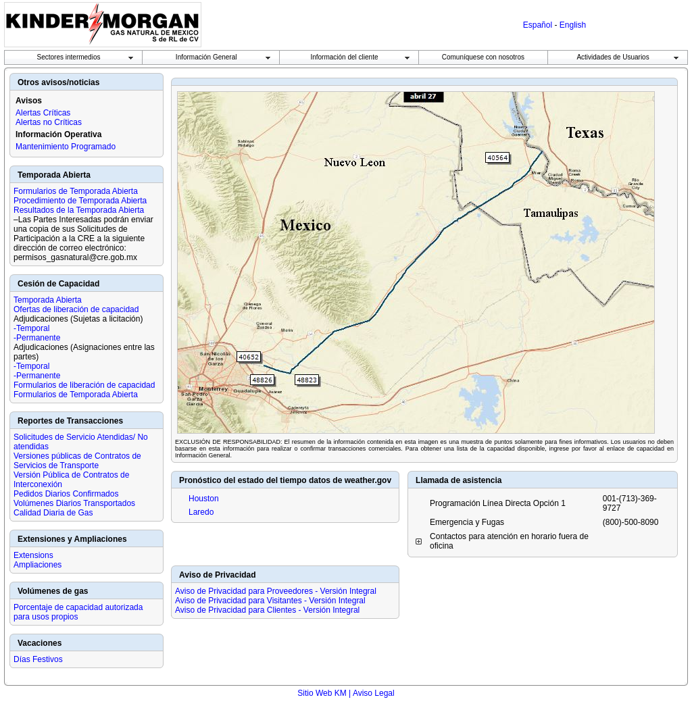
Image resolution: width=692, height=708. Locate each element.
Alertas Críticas (43, 113)
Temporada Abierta (48, 300)
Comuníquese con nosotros (483, 57)
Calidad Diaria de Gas (53, 512)
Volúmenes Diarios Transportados (74, 503)
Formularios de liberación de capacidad (84, 385)
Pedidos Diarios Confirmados (66, 494)
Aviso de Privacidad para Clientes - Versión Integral (267, 610)
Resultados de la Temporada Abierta (79, 210)
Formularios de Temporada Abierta (76, 191)
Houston (204, 498)
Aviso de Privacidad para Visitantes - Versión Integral (270, 600)
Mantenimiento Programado (66, 146)
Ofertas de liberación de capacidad (76, 309)
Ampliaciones (37, 565)
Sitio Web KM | (325, 693)
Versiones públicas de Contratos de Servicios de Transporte (77, 460)
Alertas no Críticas (49, 122)
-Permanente (37, 338)
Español (537, 25)
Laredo (201, 512)
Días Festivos (38, 659)
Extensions (33, 555)
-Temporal (31, 328)
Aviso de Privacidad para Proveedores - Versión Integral (275, 591)
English (573, 25)
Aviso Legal (374, 693)
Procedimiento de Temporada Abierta (80, 200)
